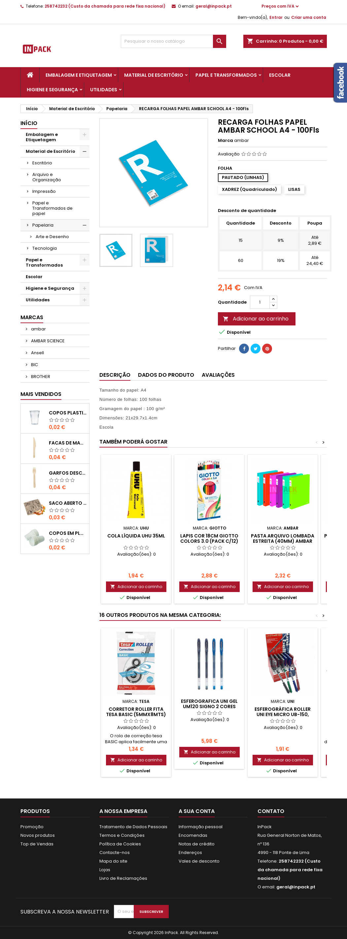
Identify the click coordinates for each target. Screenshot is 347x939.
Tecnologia (44, 248)
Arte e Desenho (52, 237)
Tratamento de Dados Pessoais (133, 827)
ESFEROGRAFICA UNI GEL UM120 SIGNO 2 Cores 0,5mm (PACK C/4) (209, 706)
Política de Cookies (120, 844)
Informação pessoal (201, 827)
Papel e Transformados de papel (52, 208)
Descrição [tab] (114, 375)
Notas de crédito (197, 844)
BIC (34, 365)
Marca (225, 141)
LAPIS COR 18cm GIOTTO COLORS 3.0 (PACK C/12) (209, 538)
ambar (38, 329)
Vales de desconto (199, 861)
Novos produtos (37, 835)
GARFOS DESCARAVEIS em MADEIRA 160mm (68, 473)
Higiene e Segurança (52, 89)
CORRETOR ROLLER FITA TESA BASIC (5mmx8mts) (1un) (136, 714)
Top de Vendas (36, 844)
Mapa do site (113, 861)
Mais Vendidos (40, 394)
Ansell (37, 353)
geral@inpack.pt (213, 6)
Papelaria (42, 225)
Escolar (280, 75)
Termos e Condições (122, 835)
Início (28, 123)
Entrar (276, 17)
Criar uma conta (308, 17)
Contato (271, 811)
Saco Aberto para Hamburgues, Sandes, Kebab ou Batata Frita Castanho (68, 503)
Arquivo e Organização (46, 177)
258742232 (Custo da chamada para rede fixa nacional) (105, 6)
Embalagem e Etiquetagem (79, 75)
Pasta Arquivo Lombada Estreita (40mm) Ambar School (282, 541)
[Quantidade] (260, 302)
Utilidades (103, 89)
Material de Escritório (153, 75)
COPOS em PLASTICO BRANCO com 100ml (68, 533)
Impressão (44, 191)
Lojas (104, 870)
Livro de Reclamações (123, 878)
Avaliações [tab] (218, 375)
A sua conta (197, 811)
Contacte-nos (114, 852)
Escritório (42, 163)
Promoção (32, 827)
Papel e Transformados (226, 75)
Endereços (190, 852)
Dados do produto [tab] (166, 375)
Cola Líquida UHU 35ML (136, 536)
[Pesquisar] (173, 41)
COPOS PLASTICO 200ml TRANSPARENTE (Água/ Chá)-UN (68, 412)
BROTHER (40, 376)
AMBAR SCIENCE (47, 341)
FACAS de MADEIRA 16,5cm (68, 443)
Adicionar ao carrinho (256, 318)
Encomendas (193, 835)
